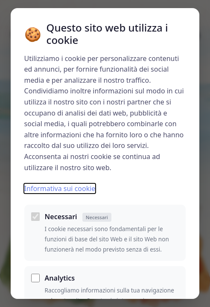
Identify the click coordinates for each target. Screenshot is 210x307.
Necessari (78, 217)
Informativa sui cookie (60, 188)
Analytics (60, 278)
